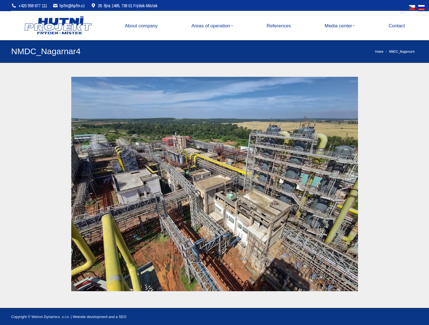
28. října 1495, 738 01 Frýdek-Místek (124, 6)
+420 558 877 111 (32, 6)
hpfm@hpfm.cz (72, 6)
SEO (122, 317)
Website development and (94, 317)
